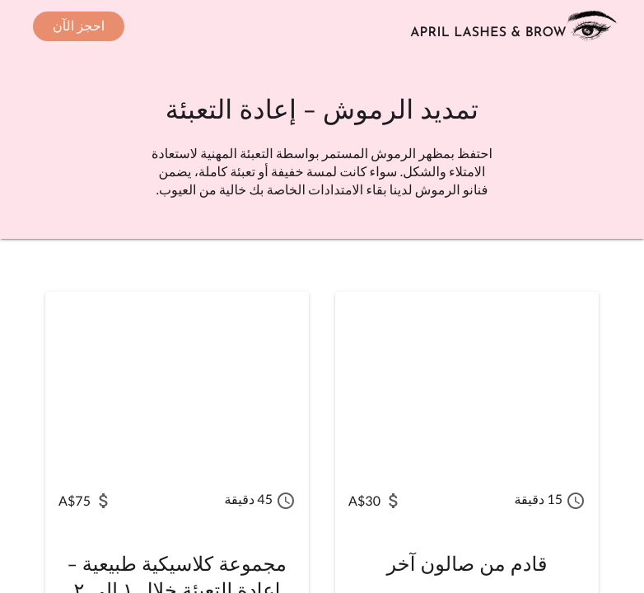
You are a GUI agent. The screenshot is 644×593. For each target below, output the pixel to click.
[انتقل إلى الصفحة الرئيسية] (517, 26)
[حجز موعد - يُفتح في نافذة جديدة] (78, 26)
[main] (322, 323)
